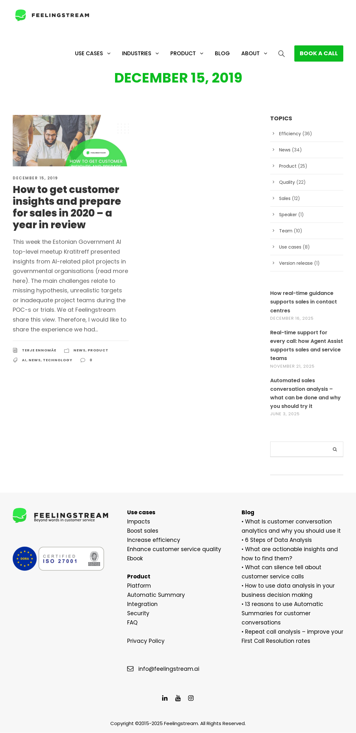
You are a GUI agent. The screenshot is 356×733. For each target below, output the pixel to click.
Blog (221, 53)
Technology (57, 350)
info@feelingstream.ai (164, 669)
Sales (284, 198)
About (249, 53)
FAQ (132, 623)
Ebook (134, 559)
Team (284, 231)
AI (24, 350)
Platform (137, 586)
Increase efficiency (149, 540)
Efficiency (288, 134)
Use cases (81, 53)
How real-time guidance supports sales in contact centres (301, 302)
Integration (140, 604)
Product (181, 53)
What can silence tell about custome (288, 567)
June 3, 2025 (285, 414)
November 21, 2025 (293, 366)
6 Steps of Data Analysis (274, 540)
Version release (294, 263)
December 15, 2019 (35, 178)
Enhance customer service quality (167, 549)
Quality (286, 182)
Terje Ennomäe (39, 341)
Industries (132, 53)
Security (137, 613)
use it (297, 531)
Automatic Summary (151, 595)
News (79, 341)
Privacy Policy (144, 641)
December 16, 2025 (293, 318)
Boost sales (141, 531)
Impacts (136, 522)
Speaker (287, 214)
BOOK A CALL (318, 53)
